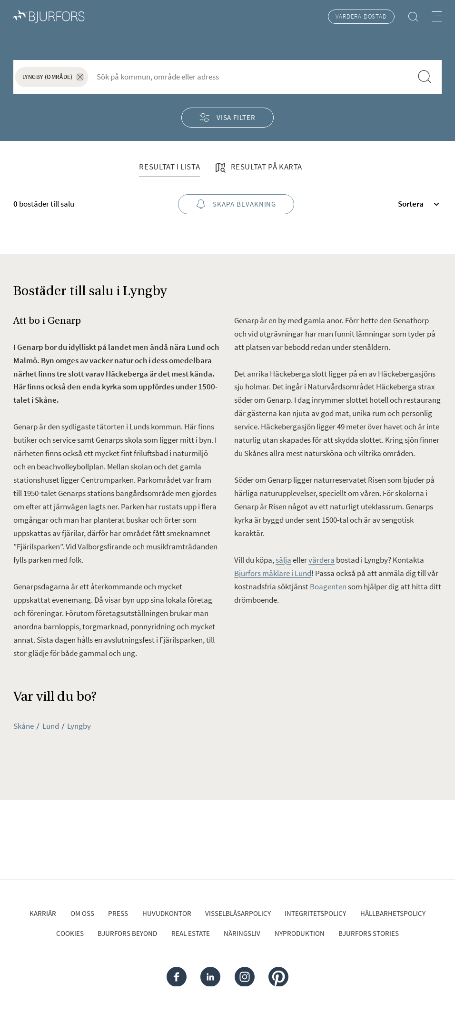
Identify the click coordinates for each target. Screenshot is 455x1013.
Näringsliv (242, 933)
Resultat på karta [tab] (258, 167)
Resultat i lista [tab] (169, 166)
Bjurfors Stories (368, 933)
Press (118, 913)
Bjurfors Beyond (127, 933)
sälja (283, 560)
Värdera (361, 16)
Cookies (70, 933)
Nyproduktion (300, 933)
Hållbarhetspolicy (392, 913)
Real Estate (190, 933)
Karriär (43, 913)
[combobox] (250, 76)
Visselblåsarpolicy (238, 913)
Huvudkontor (166, 913)
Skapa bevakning (236, 204)
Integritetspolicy (315, 913)
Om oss (82, 913)
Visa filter (227, 117)
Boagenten (328, 586)
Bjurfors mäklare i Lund (272, 573)
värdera (321, 560)
